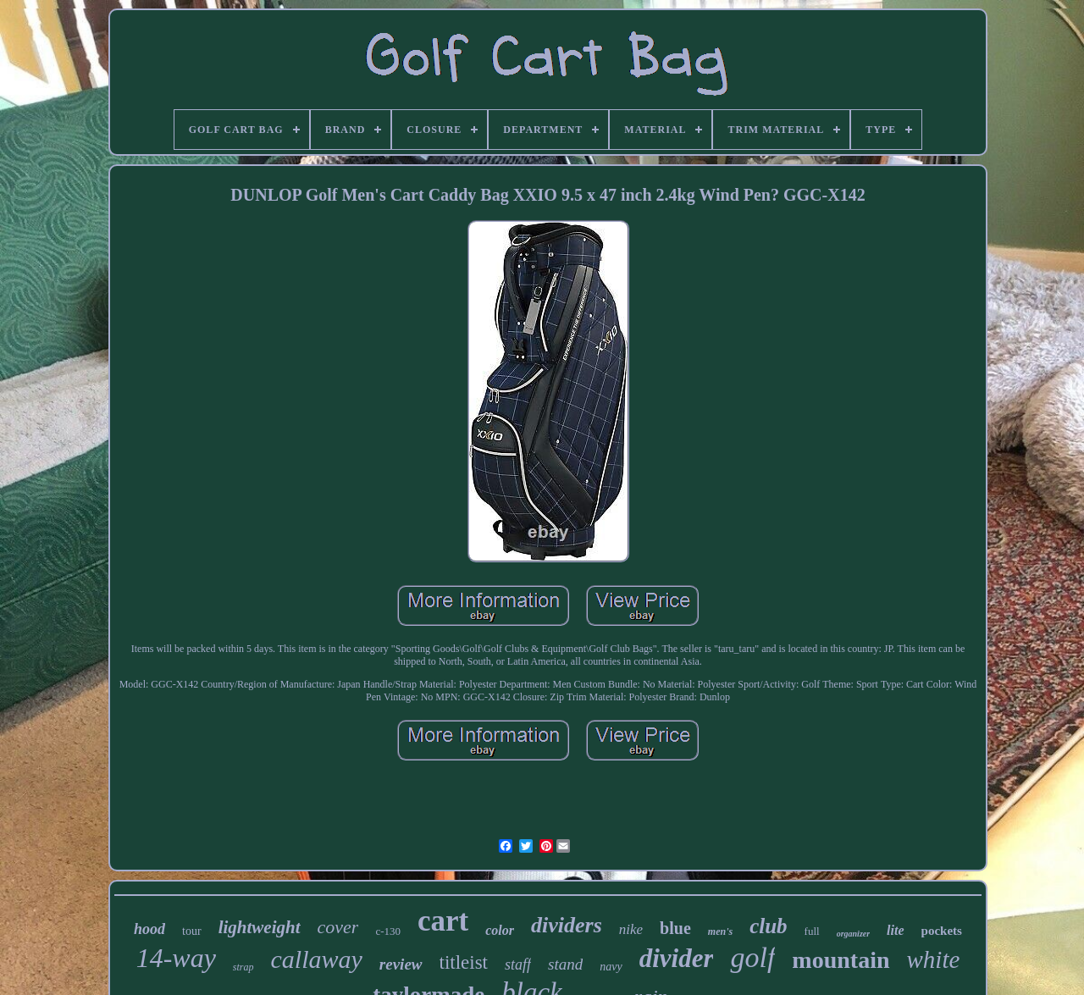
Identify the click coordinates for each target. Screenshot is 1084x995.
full (812, 931)
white (933, 959)
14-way (176, 957)
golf (752, 957)
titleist (464, 962)
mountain (840, 960)
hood (149, 928)
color (499, 930)
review (401, 964)
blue (675, 928)
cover (338, 926)
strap (243, 967)
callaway (316, 959)
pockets (941, 930)
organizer (853, 933)
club (768, 926)
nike (631, 929)
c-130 (388, 931)
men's (720, 931)
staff (518, 964)
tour (192, 931)
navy (611, 966)
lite (895, 930)
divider (676, 958)
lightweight (259, 927)
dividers (566, 925)
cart (443, 920)
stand (565, 964)
